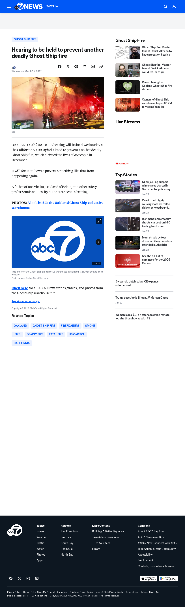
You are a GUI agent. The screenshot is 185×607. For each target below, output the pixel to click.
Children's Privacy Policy (81, 592)
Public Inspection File (17, 596)
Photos (40, 554)
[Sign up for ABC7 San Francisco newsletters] (36, 578)
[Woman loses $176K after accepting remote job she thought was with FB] (144, 318)
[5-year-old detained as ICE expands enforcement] (144, 283)
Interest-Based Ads (150, 592)
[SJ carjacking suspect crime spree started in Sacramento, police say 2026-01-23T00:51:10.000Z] (144, 188)
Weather (41, 537)
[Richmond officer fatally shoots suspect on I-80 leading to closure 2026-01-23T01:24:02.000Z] (144, 225)
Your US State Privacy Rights (109, 592)
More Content (101, 525)
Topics (40, 525)
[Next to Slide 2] (98, 242)
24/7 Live (52, 6)
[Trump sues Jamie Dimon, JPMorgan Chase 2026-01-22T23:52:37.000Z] (144, 301)
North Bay (67, 554)
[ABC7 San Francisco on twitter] (19, 578)
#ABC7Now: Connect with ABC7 (158, 543)
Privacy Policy (13, 592)
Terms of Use (132, 592)
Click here (20, 287)
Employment (145, 560)
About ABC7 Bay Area (151, 531)
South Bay (67, 543)
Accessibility (145, 554)
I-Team (96, 548)
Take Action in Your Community (157, 548)
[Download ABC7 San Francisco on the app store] (149, 578)
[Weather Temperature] (154, 6)
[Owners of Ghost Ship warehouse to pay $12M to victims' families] (144, 105)
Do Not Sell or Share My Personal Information (45, 592)
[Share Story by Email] (93, 66)
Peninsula (66, 548)
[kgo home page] (14, 530)
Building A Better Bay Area (108, 531)
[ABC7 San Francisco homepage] (28, 7)
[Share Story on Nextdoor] (84, 66)
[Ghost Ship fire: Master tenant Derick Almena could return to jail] (144, 70)
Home (40, 531)
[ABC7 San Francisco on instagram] (28, 578)
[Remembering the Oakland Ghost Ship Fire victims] (144, 87)
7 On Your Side (101, 543)
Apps (39, 560)
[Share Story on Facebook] (60, 66)
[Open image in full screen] (99, 221)
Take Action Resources (105, 537)
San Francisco (69, 531)
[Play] (144, 143)
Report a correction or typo (26, 301)
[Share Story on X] (68, 66)
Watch (40, 548)
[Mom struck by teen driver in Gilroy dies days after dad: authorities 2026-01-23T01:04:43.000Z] (144, 243)
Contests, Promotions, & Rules (156, 566)
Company (144, 525)
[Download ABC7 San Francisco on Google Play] (168, 578)
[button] (9, 6)
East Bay (66, 537)
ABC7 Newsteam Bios (151, 537)
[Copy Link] (101, 66)
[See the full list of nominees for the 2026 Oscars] (144, 261)
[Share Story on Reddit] (76, 66)
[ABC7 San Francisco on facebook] (10, 578)
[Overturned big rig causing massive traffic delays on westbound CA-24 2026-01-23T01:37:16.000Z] (144, 206)
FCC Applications (39, 596)
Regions (66, 525)
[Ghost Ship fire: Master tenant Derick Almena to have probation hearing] (144, 53)
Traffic (40, 543)
